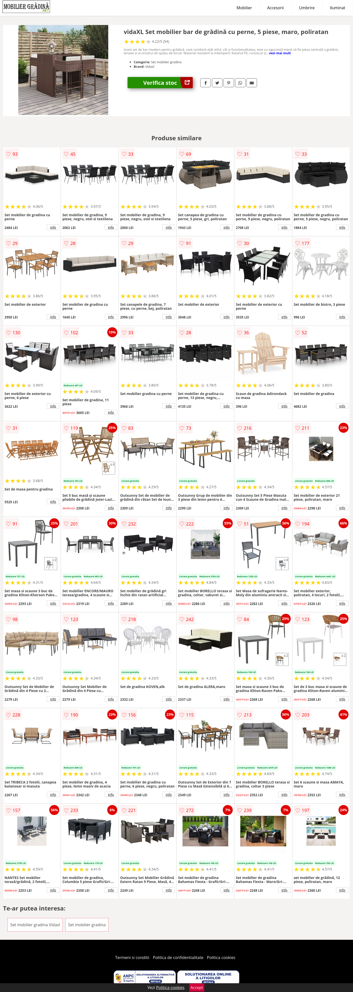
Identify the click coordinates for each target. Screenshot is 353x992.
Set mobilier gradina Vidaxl (35, 925)
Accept (196, 987)
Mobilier (244, 7)
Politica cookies (221, 957)
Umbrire (306, 7)
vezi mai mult (280, 53)
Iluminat (337, 7)
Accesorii (275, 7)
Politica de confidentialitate (178, 957)
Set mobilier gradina (87, 925)
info (53, 227)
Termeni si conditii (132, 957)
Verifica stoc (168, 82)
